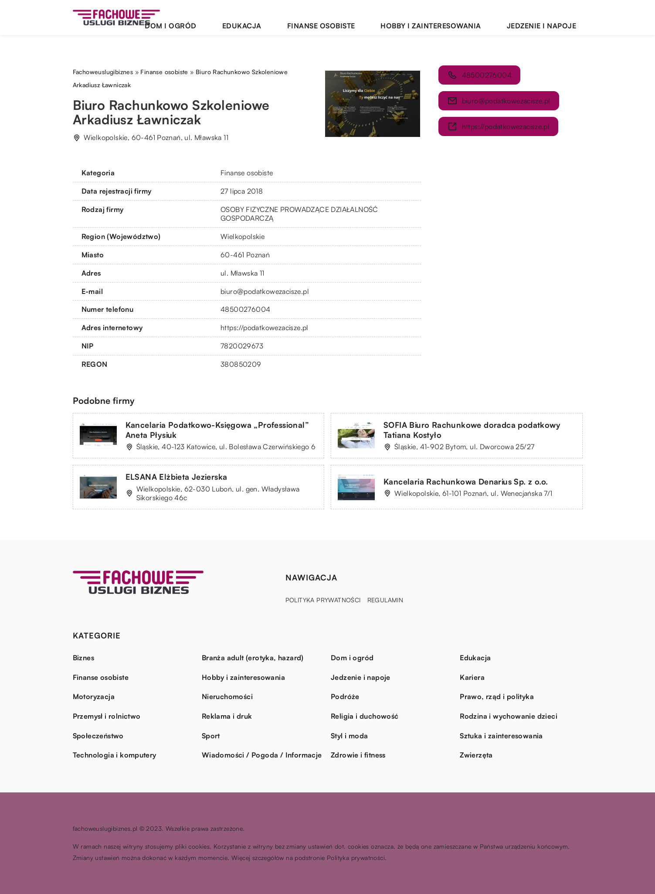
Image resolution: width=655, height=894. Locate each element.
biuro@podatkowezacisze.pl (265, 291)
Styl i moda (349, 735)
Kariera (472, 677)
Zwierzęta (476, 755)
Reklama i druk (227, 716)
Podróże (345, 696)
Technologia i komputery (114, 755)
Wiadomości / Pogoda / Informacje (262, 755)
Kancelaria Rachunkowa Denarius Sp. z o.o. (465, 481)
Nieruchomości (227, 696)
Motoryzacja (94, 696)
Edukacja (317, 17)
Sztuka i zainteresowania (501, 735)
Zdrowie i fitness (358, 755)
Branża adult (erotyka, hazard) (253, 657)
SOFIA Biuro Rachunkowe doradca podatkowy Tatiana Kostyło (471, 430)
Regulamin (385, 600)
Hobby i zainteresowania (464, 17)
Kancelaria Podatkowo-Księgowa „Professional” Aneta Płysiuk (217, 430)
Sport (211, 735)
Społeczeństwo (98, 735)
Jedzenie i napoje (552, 17)
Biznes (83, 657)
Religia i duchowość (365, 716)
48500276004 (245, 309)
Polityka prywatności (323, 600)
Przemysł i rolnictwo (107, 716)
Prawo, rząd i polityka (497, 696)
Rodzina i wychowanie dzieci (508, 716)
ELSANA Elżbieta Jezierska (176, 476)
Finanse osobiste (377, 17)
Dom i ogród (264, 17)
